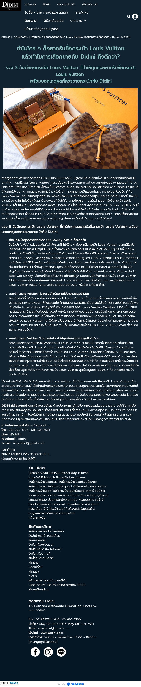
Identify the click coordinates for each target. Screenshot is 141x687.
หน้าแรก (5, 37)
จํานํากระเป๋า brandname (68, 504)
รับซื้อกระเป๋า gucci (59, 486)
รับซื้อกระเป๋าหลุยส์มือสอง (69, 491)
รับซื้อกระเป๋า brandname (69, 477)
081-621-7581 (84, 624)
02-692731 (43, 619)
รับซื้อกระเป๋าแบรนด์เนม (43, 482)
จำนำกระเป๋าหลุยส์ (54, 509)
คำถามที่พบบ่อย (38, 589)
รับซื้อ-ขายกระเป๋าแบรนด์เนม (46, 531)
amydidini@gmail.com (53, 628)
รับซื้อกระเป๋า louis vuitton (90, 486)
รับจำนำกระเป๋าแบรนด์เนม (44, 536)
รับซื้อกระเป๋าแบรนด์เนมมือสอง (78, 482)
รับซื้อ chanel (37, 486)
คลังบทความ (21, 37)
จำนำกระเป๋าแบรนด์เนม (36, 425)
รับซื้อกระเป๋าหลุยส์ (40, 491)
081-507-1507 (56, 624)
